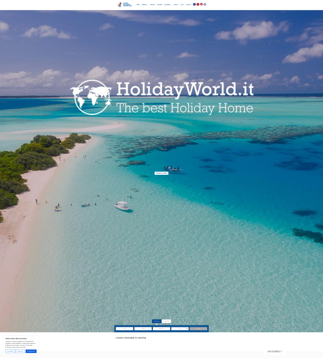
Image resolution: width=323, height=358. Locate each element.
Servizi (176, 4)
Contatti (188, 4)
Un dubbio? (168, 4)
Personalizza (10, 351)
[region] (21, 345)
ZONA (143, 328)
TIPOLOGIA (161, 328)
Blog (182, 4)
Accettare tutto (31, 351)
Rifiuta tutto (20, 351)
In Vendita (156, 321)
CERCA (198, 328)
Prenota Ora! (161, 173)
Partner (152, 4)
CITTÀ (124, 328)
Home (138, 4)
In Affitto (166, 321)
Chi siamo (159, 4)
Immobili (145, 4)
